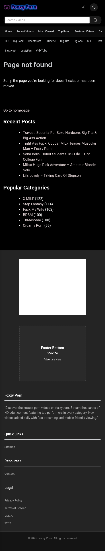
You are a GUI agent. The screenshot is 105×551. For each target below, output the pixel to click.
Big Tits (64, 41)
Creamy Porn (33, 225)
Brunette (51, 41)
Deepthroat (34, 41)
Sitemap (9, 447)
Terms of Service (15, 508)
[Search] (95, 20)
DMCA (8, 515)
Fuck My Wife (33, 209)
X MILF (28, 199)
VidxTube (41, 50)
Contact (9, 473)
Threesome (32, 220)
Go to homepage (16, 110)
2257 (7, 523)
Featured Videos (84, 31)
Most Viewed (46, 31)
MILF (90, 41)
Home (8, 31)
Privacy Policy (13, 500)
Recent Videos (25, 31)
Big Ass (78, 41)
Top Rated (64, 31)
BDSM (28, 215)
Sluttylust (10, 50)
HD (6, 41)
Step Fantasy (33, 204)
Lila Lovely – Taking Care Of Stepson (52, 175)
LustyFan (26, 50)
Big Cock (18, 41)
